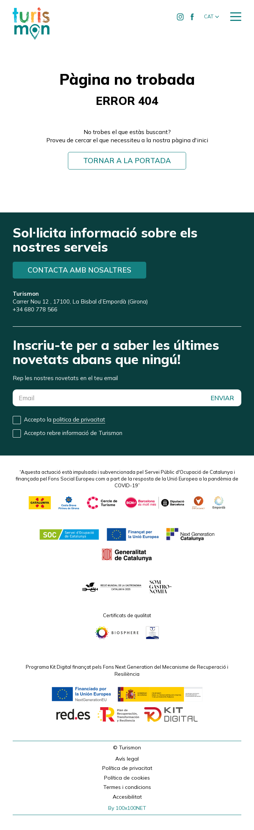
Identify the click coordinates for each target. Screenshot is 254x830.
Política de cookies (127, 777)
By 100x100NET (127, 808)
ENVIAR (222, 398)
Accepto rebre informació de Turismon (73, 432)
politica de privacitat (79, 419)
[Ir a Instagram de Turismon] (180, 16)
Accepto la (64, 419)
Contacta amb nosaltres (79, 269)
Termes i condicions (127, 787)
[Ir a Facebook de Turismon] (192, 16)
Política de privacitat (127, 768)
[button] (211, 16)
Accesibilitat (127, 796)
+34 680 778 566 (35, 309)
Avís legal (127, 758)
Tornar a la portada (127, 160)
